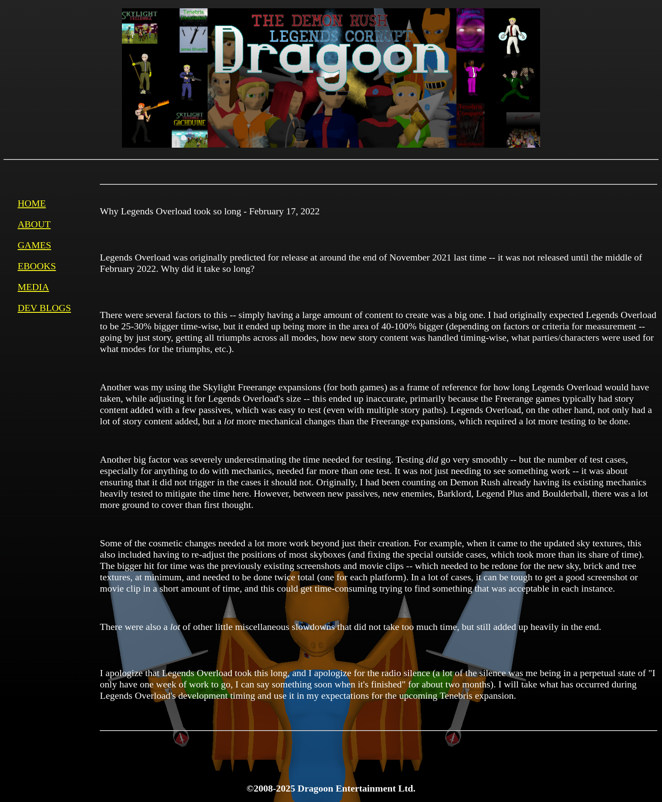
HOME (31, 203)
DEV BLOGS (44, 307)
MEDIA (33, 286)
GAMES (34, 245)
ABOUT (34, 224)
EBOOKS (36, 266)
